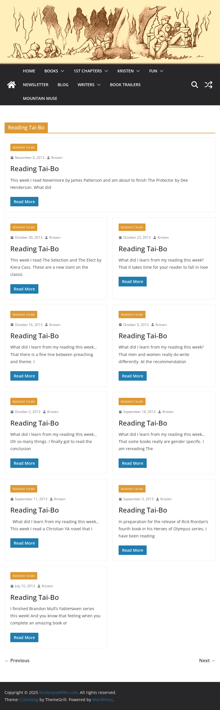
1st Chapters (88, 71)
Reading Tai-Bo (24, 147)
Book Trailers (125, 84)
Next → (207, 660)
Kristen (125, 71)
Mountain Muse (40, 98)
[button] (61, 71)
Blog (63, 84)
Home (29, 71)
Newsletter (35, 84)
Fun (153, 71)
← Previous (17, 660)
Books (51, 71)
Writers (86, 84)
